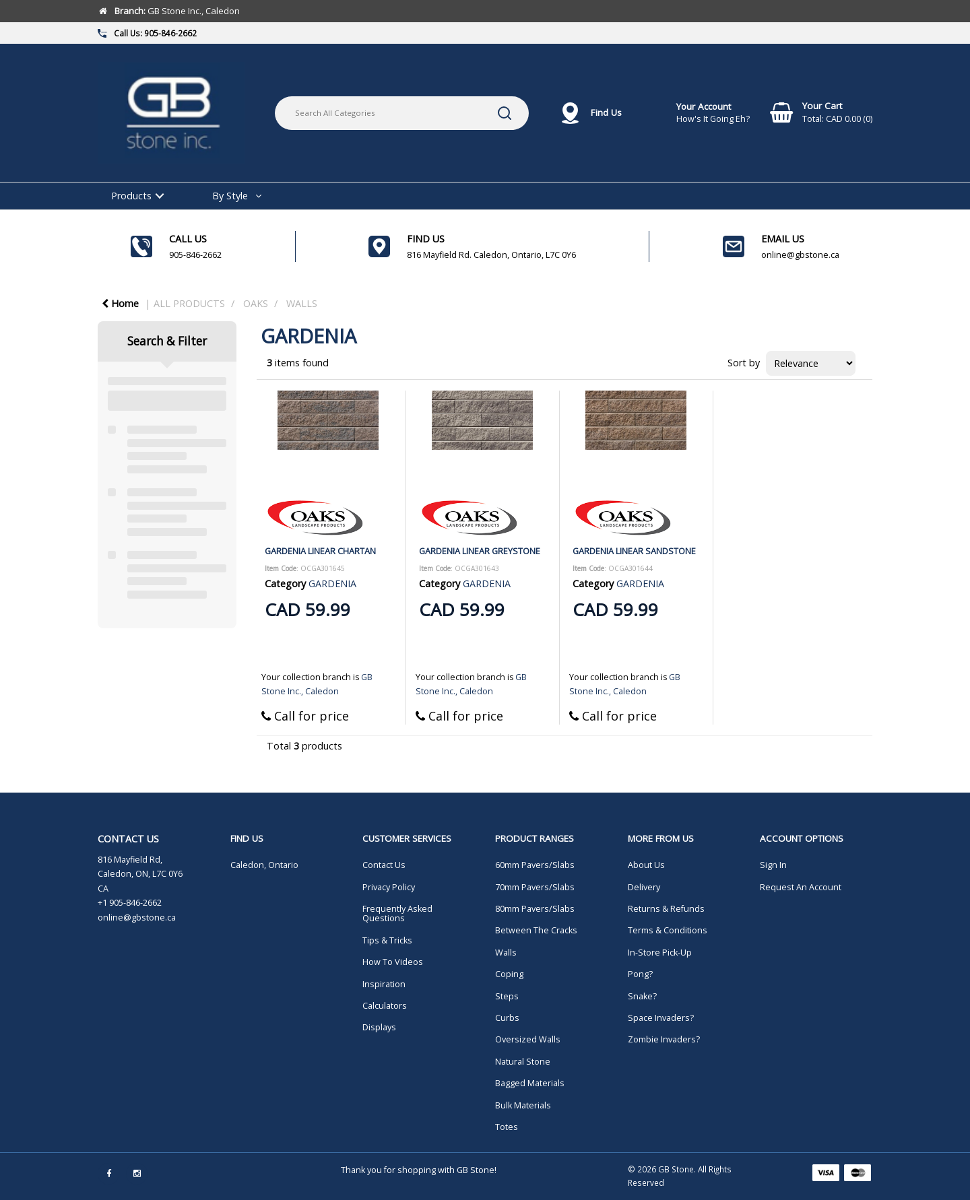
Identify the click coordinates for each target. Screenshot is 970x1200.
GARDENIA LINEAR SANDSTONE (634, 551)
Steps (507, 996)
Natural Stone (522, 1061)
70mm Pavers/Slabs (535, 887)
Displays (379, 1027)
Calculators (384, 1005)
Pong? (640, 974)
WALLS (301, 303)
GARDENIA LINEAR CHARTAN (320, 551)
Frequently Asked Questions (397, 913)
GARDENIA (332, 583)
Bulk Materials (523, 1105)
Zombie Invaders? (664, 1039)
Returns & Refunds (666, 908)
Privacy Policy (388, 887)
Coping (509, 974)
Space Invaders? (661, 1018)
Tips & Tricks (387, 940)
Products (131, 195)
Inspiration (384, 984)
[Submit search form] (504, 113)
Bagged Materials (529, 1083)
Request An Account (800, 887)
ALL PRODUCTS (189, 303)
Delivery (644, 887)
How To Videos (392, 962)
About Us (646, 865)
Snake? (642, 996)
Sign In (773, 865)
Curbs (507, 1018)
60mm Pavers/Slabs (535, 865)
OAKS (255, 303)
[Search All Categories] (402, 113)
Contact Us (384, 865)
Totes (506, 1127)
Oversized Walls (527, 1039)
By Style (230, 195)
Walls (506, 952)
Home (120, 303)
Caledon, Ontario (264, 865)
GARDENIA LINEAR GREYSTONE (479, 551)
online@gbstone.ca (137, 917)
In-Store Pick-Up (660, 952)
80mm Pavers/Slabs (535, 908)
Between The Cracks (536, 930)
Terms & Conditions (667, 930)
